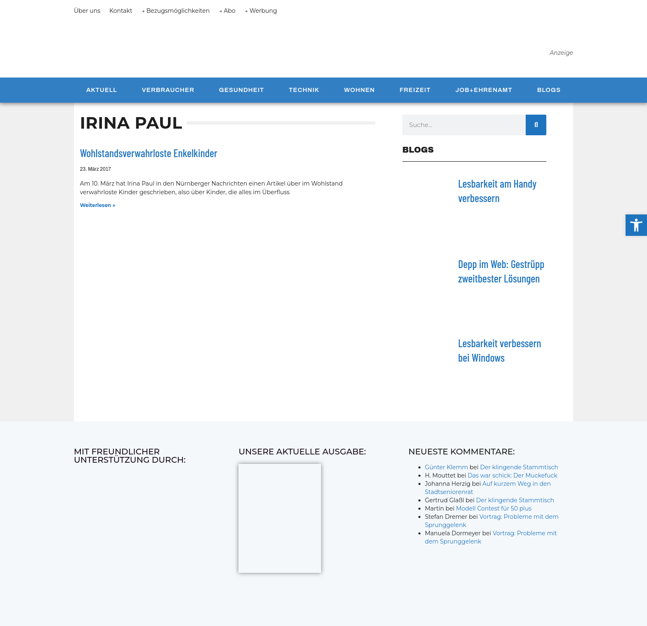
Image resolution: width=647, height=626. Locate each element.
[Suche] (536, 126)
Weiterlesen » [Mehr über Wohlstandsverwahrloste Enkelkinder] (98, 207)
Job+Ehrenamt (484, 91)
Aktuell (101, 91)
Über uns (87, 10)
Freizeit (414, 91)
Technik (304, 91)
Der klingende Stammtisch (519, 469)
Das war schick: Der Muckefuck (512, 477)
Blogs (549, 91)
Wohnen (359, 91)
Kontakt (120, 10)
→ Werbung (261, 10)
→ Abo (227, 10)
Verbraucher (168, 91)
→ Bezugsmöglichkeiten (176, 10)
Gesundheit (241, 91)
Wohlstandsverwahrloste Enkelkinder (148, 154)
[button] (636, 225)
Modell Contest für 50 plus (493, 510)
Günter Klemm (446, 469)
